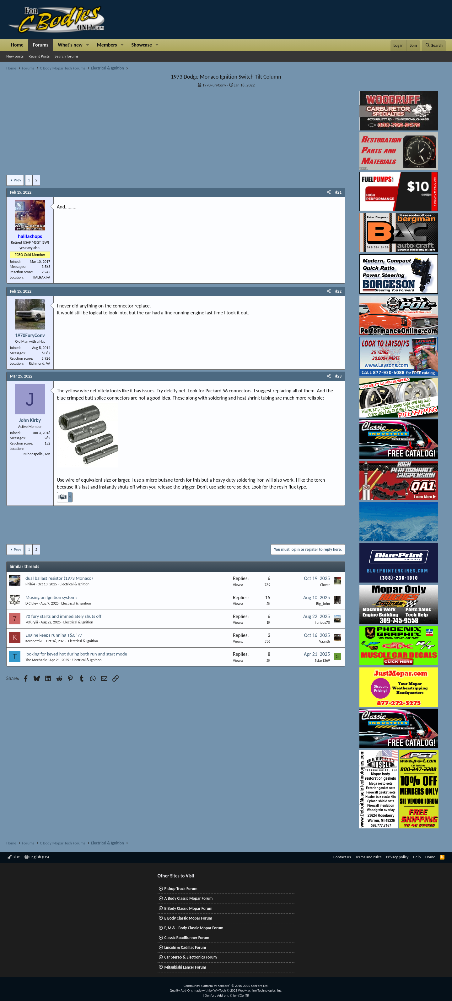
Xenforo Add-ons (227, 995)
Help (417, 856)
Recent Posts (39, 56)
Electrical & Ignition (74, 584)
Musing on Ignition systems (51, 597)
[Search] (434, 45)
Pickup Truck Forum (180, 888)
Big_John (323, 603)
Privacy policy (397, 856)
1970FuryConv (214, 85)
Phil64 (30, 584)
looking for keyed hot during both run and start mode (76, 654)
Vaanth (324, 641)
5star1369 (322, 660)
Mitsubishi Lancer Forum (185, 967)
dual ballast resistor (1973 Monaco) (59, 578)
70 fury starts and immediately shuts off (63, 616)
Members (107, 45)
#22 (338, 291)
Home (17, 45)
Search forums (66, 56)
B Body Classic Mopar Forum (188, 908)
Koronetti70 (34, 641)
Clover (325, 585)
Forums (40, 45)
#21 (338, 192)
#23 (338, 376)
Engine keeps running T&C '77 (53, 635)
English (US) (36, 856)
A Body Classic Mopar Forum (188, 898)
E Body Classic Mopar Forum (188, 918)
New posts (15, 56)
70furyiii (31, 622)
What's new (70, 45)
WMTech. (247, 990)
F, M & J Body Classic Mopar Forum (193, 928)
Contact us (342, 856)
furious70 (322, 622)
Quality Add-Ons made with (189, 990)
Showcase (142, 45)
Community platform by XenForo (226, 986)
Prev (17, 180)
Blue (14, 856)
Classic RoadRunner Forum (186, 937)
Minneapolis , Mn (37, 454)
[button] (87, 45)
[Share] (329, 192)
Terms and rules (368, 856)
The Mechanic (36, 660)
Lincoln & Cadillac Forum (185, 947)
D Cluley (31, 603)
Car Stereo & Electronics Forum (190, 957)
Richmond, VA (39, 363)
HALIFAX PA (41, 277)
